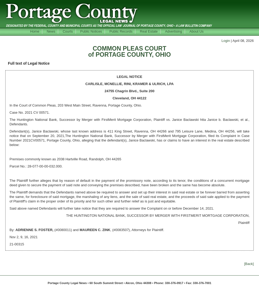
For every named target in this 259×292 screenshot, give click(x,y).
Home (34, 31)
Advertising (173, 31)
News (51, 31)
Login (225, 41)
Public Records (120, 31)
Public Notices (91, 31)
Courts (68, 31)
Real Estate (149, 31)
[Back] (249, 264)
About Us (196, 31)
